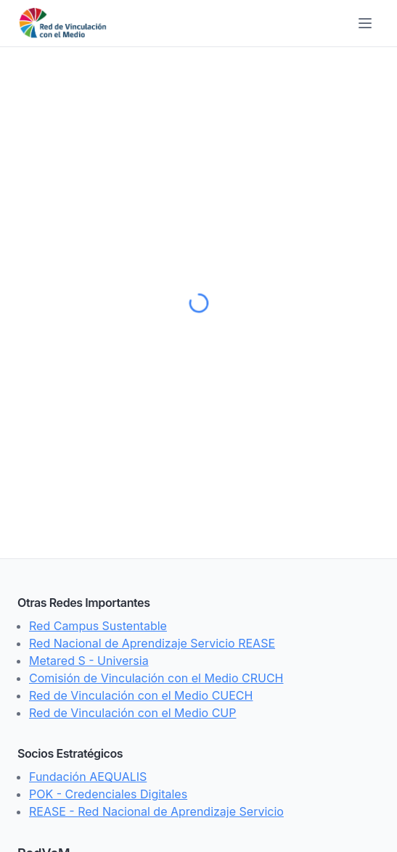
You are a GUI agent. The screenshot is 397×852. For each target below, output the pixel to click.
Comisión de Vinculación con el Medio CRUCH (156, 678)
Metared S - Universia (89, 660)
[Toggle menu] (365, 23)
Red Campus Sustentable (98, 626)
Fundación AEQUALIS (88, 776)
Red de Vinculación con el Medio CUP (132, 713)
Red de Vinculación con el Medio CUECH (141, 695)
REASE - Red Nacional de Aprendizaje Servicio (156, 811)
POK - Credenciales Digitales (108, 794)
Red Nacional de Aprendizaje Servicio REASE (152, 643)
